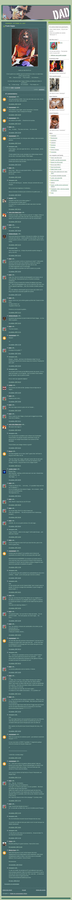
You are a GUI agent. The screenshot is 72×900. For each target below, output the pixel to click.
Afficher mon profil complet (58, 55)
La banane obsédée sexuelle (58, 175)
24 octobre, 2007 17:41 (15, 800)
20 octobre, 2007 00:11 (15, 209)
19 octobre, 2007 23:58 (15, 177)
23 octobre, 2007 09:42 (15, 526)
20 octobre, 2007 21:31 (15, 245)
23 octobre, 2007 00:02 (15, 430)
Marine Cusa (12, 850)
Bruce (10, 451)
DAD (10, 127)
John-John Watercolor (15, 212)
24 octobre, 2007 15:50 (15, 731)
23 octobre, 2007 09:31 (15, 496)
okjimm (53, 182)
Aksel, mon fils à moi (56, 157)
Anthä (10, 385)
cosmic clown (12, 469)
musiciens (41, 89)
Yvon (52, 193)
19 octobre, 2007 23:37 (15, 123)
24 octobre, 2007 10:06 (15, 672)
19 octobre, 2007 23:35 (15, 104)
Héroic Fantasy (55, 149)
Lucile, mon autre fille (56, 178)
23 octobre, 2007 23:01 (15, 635)
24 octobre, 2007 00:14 (15, 649)
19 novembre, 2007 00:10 (15, 865)
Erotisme (53, 145)
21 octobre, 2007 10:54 (15, 271)
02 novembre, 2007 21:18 (15, 847)
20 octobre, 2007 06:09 (15, 230)
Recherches (54, 138)
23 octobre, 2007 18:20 (15, 578)
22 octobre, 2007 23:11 (15, 421)
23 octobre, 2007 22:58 (15, 620)
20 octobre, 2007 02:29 (15, 221)
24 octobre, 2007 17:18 (15, 777)
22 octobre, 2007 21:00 (15, 392)
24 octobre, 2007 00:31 (15, 663)
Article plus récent (7, 890)
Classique (53, 135)
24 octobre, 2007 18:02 (15, 827)
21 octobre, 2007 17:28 (15, 344)
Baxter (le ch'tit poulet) (57, 162)
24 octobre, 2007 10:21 (15, 693)
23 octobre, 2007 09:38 (15, 517)
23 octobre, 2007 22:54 (15, 608)
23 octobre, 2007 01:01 (15, 448)
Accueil (24, 890)
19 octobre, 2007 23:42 (15, 143)
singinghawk (12, 96)
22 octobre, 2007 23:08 (15, 401)
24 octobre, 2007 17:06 (15, 758)
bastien (11, 198)
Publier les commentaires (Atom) (18, 893)
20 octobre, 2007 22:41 (15, 255)
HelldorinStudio (13, 234)
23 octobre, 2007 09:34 (15, 505)
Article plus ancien (41, 890)
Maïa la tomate (55, 180)
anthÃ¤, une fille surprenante (58, 160)
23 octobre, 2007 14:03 (15, 537)
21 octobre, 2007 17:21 (15, 332)
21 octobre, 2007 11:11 (15, 312)
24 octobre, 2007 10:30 (15, 711)
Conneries (53, 152)
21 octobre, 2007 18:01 (15, 353)
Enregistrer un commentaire (11, 884)
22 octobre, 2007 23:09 (15, 410)
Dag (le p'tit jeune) (55, 167)
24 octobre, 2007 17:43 (15, 813)
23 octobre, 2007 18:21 (15, 592)
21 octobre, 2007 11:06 (15, 294)
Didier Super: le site (56, 169)
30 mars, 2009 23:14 (14, 881)
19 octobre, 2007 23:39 (15, 132)
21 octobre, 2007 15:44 (15, 323)
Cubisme (53, 142)
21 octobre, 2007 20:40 (15, 366)
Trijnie (10, 841)
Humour (53, 147)
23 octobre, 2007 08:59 (15, 480)
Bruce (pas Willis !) (56, 164)
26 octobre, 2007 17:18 (15, 838)
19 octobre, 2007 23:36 (15, 115)
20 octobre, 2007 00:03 (15, 195)
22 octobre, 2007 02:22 (15, 382)
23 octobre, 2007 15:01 (15, 547)
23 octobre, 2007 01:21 (15, 465)
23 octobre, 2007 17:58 (15, 567)
